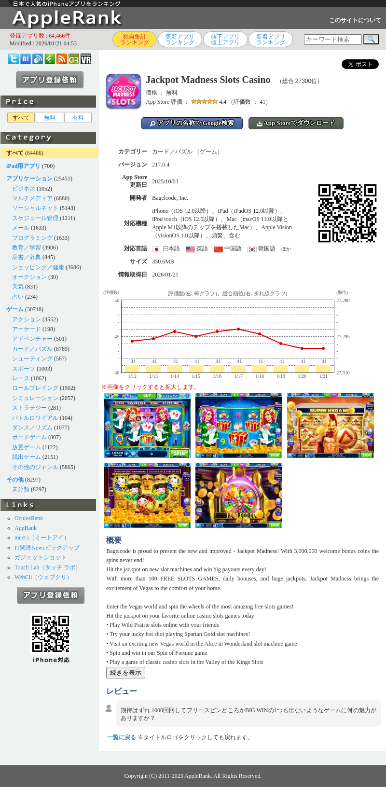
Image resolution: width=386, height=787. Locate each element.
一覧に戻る (121, 737)
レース (20, 378)
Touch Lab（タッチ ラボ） (47, 567)
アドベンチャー (32, 338)
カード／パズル (32, 348)
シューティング (32, 358)
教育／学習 (26, 247)
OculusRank (28, 518)
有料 (78, 117)
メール (20, 227)
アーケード (26, 329)
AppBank (25, 528)
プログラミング (32, 238)
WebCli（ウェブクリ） (43, 577)
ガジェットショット (40, 557)
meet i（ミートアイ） (41, 537)
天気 (18, 286)
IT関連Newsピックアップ (47, 547)
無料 (49, 117)
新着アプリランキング (270, 39)
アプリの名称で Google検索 (192, 122)
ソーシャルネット (35, 208)
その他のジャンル (35, 467)
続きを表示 (125, 672)
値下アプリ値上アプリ (225, 39)
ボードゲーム (29, 437)
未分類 (20, 489)
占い (18, 296)
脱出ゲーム (26, 457)
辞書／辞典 (26, 257)
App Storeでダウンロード (296, 122)
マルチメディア (32, 198)
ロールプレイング (35, 388)
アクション (26, 319)
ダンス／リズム (32, 427)
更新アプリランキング (179, 39)
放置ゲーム (26, 447)
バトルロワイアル (35, 417)
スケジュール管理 (35, 218)
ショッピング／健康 (38, 267)
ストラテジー (29, 407)
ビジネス (23, 188)
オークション (29, 277)
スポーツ (23, 368)
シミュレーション (35, 398)
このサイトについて (355, 20)
